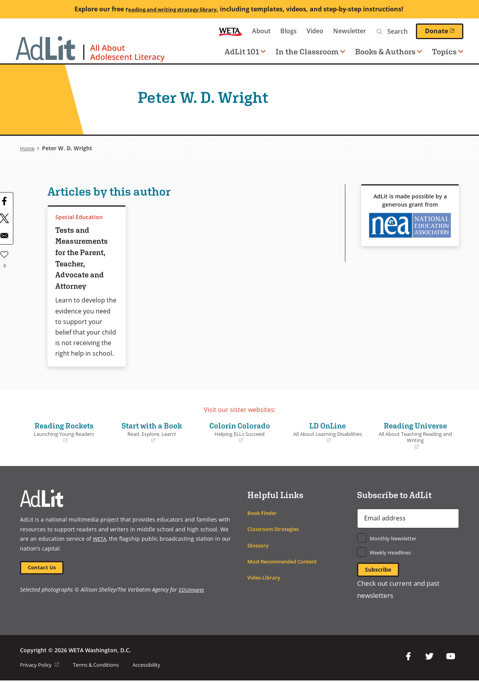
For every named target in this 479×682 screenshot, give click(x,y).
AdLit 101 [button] (245, 51)
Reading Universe (415, 435)
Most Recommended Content (286, 561)
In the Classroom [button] (310, 51)
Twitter (429, 658)
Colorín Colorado (239, 432)
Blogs (288, 31)
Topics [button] (447, 51)
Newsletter (349, 31)
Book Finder (263, 512)
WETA (230, 31)
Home (27, 148)
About (261, 31)
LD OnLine (327, 432)
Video (315, 31)
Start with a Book (152, 432)
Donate (444, 31)
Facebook (408, 658)
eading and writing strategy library (172, 9)
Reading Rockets (64, 432)
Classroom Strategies (275, 529)
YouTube (450, 658)
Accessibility (158, 666)
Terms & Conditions (102, 666)
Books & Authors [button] (388, 51)
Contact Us (44, 568)
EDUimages (192, 591)
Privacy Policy (41, 666)
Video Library (265, 577)
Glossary (258, 545)
